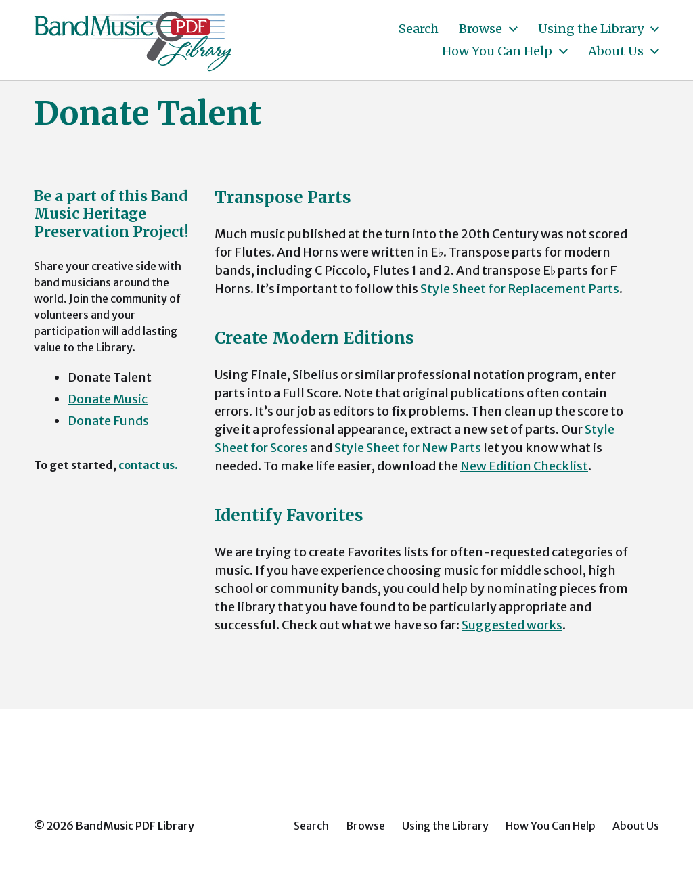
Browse (480, 29)
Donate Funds (108, 420)
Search (419, 29)
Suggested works (512, 625)
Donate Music (108, 399)
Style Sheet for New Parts (407, 448)
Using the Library (591, 29)
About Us (616, 51)
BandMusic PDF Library (135, 825)
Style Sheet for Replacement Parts (519, 288)
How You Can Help (497, 51)
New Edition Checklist (524, 466)
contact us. (148, 465)
